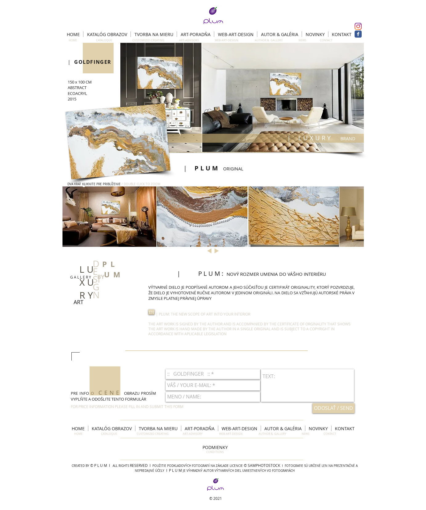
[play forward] (356, 216)
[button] (242, 97)
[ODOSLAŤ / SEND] (333, 408)
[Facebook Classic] (358, 34)
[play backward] (70, 216)
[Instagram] (358, 26)
